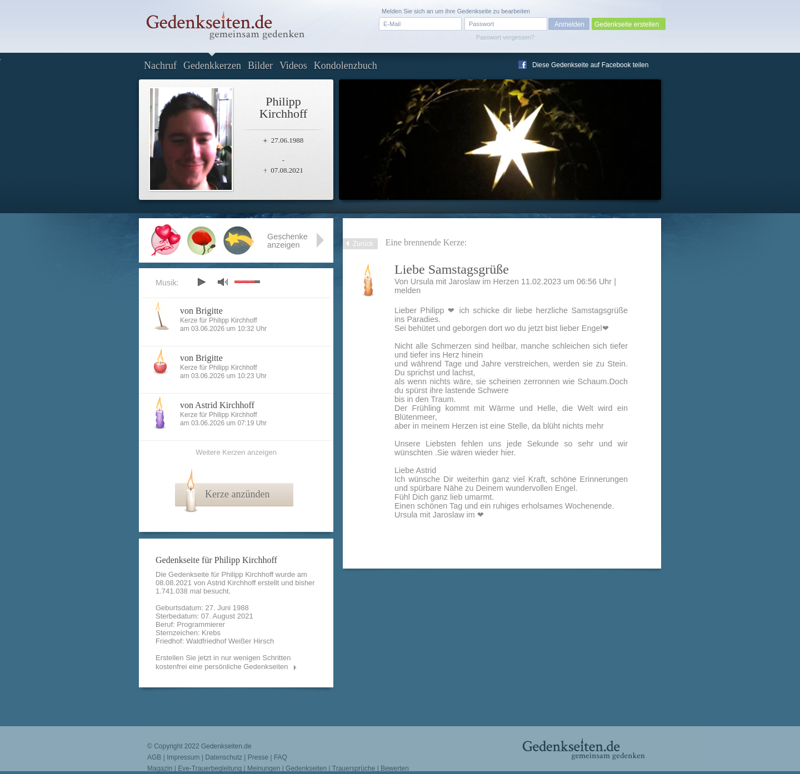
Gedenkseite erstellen (626, 24)
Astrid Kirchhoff (231, 583)
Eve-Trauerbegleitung (210, 768)
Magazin (159, 768)
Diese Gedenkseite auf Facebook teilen (590, 65)
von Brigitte (201, 310)
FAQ (280, 757)
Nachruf (160, 65)
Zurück (363, 244)
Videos (293, 65)
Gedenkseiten (306, 768)
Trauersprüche (354, 768)
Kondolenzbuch (345, 65)
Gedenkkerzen (212, 65)
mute (223, 282)
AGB (154, 757)
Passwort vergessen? (505, 37)
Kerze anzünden (237, 494)
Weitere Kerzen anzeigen (236, 452)
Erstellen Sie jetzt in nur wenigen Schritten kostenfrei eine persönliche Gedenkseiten (223, 662)
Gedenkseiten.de (226, 746)
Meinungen (263, 768)
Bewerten (395, 768)
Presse (258, 757)
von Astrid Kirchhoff (217, 405)
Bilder (260, 65)
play (201, 282)
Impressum (183, 757)
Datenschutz (223, 757)
